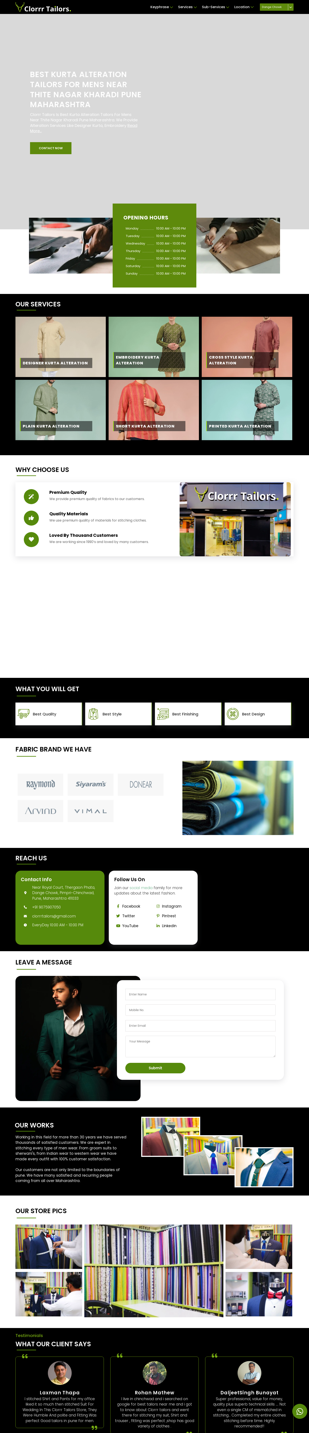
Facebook (127, 906)
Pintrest (165, 916)
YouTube (126, 925)
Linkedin (165, 925)
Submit (155, 1068)
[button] (50, 148)
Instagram (168, 906)
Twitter (124, 916)
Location (244, 7)
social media (141, 887)
